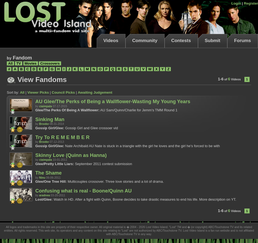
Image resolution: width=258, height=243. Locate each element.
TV (18, 63)
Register (251, 3)
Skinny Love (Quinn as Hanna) (71, 155)
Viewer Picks (38, 92)
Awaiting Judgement (95, 92)
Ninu (42, 177)
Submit (212, 40)
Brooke (44, 123)
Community (145, 40)
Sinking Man (49, 119)
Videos (110, 40)
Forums (242, 40)
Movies (31, 63)
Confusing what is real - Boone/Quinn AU (83, 191)
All (10, 63)
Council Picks (63, 92)
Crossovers (50, 63)
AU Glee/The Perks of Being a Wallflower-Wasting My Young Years (112, 101)
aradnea (44, 195)
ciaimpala (45, 106)
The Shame (48, 173)
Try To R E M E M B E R (62, 137)
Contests (181, 40)
